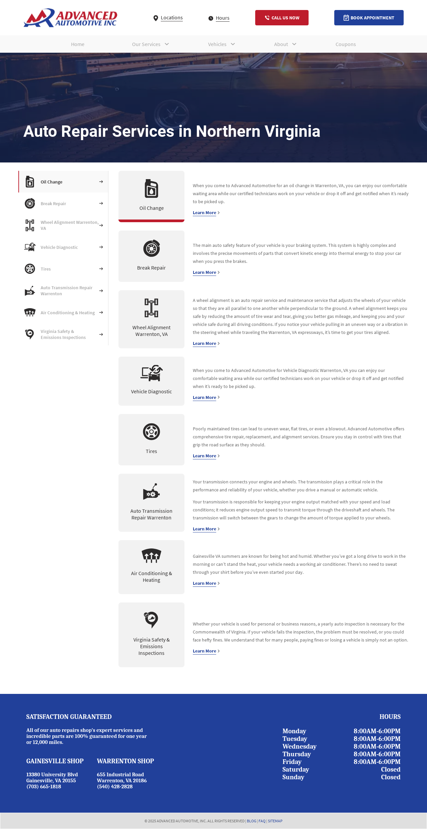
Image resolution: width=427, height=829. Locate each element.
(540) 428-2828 (115, 787)
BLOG (251, 820)
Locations (168, 17)
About (281, 44)
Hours (219, 17)
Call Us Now (282, 18)
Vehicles (217, 44)
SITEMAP (275, 820)
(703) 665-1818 (43, 787)
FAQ (262, 820)
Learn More (206, 213)
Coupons (346, 44)
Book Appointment (369, 18)
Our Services (146, 44)
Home (77, 44)
